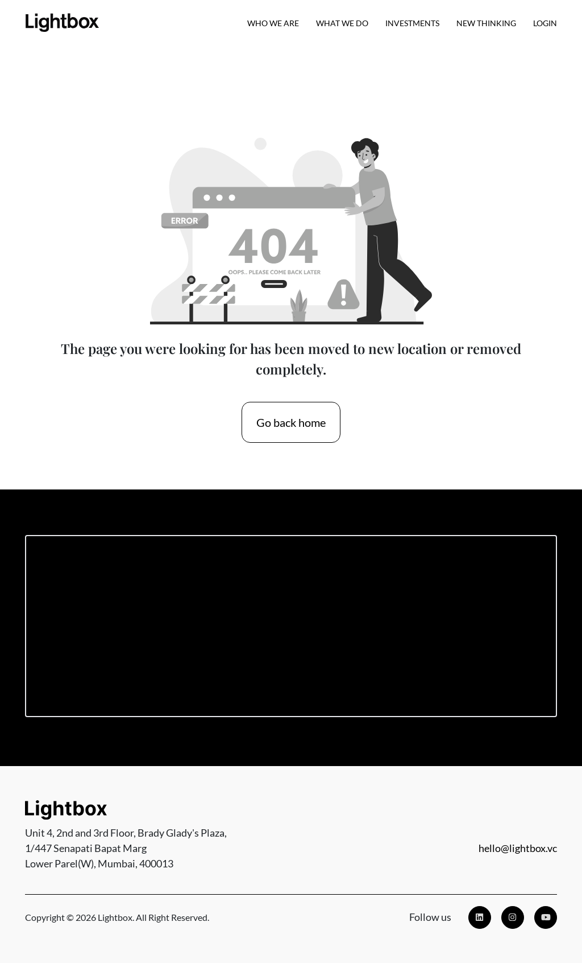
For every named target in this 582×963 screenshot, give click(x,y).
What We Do (342, 23)
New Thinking (486, 23)
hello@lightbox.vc (518, 848)
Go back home (291, 422)
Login (545, 23)
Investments (412, 23)
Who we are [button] (273, 23)
